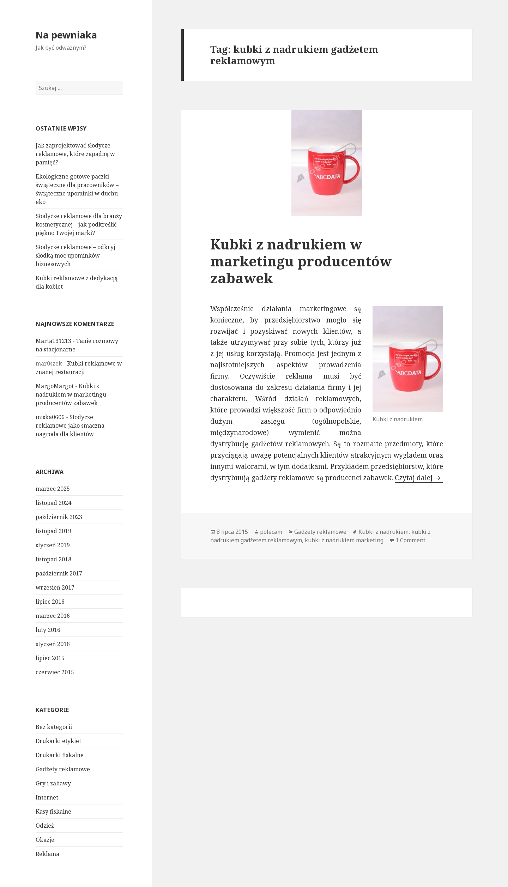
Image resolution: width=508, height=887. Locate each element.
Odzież (45, 825)
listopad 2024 (53, 503)
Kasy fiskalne (53, 811)
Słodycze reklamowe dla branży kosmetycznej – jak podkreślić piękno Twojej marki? (79, 224)
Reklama (47, 853)
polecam (271, 532)
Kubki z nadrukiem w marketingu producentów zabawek (71, 394)
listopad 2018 (53, 559)
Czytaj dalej (419, 477)
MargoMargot (55, 386)
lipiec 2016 (50, 601)
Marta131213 (53, 341)
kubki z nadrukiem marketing (344, 540)
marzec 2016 (53, 616)
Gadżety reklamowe (63, 769)
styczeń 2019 (53, 545)
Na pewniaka (66, 34)
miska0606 (50, 417)
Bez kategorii (54, 726)
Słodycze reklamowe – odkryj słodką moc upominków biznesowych (75, 255)
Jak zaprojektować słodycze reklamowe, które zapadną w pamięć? (75, 153)
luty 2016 (48, 630)
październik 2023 (59, 517)
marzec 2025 (53, 489)
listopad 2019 (53, 531)
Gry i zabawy (53, 783)
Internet (47, 797)
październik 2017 (59, 573)
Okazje (45, 839)
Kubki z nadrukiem (383, 532)
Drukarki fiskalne (60, 755)
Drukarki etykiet (58, 740)
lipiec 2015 (50, 658)
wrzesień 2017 (55, 587)
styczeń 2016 (53, 644)
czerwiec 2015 (55, 672)
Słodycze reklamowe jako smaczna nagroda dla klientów (70, 425)
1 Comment (410, 540)
